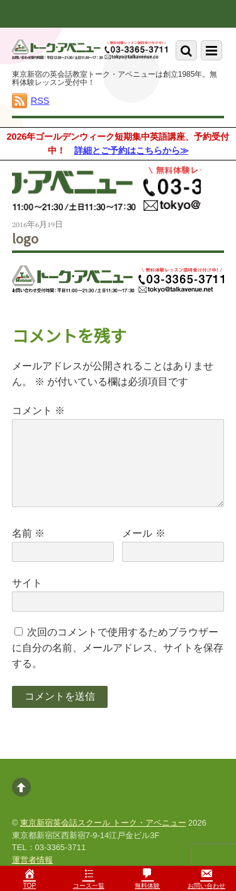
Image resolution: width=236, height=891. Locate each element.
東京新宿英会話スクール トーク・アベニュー (103, 822)
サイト (27, 583)
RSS (40, 101)
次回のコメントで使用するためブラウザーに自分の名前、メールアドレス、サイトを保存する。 (117, 648)
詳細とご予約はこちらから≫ (131, 150)
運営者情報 (32, 860)
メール (143, 533)
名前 (28, 533)
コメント (38, 410)
